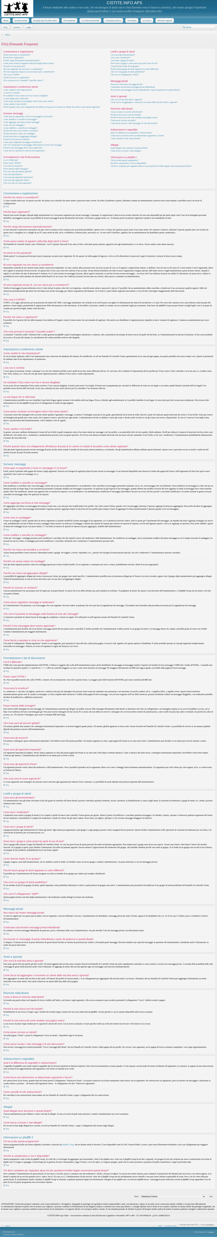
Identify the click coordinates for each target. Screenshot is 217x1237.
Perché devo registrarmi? (13, 57)
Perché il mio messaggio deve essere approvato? (23, 148)
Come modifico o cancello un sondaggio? (20, 128)
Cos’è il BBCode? (10, 160)
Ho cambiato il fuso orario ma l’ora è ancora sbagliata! (25, 95)
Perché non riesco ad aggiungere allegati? (20, 136)
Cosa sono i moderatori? (120, 57)
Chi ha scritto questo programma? (124, 160)
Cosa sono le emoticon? (13, 166)
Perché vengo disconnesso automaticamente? (21, 60)
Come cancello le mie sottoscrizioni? (126, 138)
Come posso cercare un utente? (123, 120)
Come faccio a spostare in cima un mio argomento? (24, 150)
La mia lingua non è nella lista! (16, 98)
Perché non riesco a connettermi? (16, 55)
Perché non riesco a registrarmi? (16, 77)
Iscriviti (16, 27)
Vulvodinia (131, 20)
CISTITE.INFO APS (124, 3)
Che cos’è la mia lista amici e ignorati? (126, 99)
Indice (7, 35)
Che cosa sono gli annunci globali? (17, 171)
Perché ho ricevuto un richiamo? (16, 139)
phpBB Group (68, 1144)
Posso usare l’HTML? (12, 163)
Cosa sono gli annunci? (12, 174)
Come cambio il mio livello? (15, 104)
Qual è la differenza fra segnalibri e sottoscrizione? (131, 133)
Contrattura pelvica (113, 20)
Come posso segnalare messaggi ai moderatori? (22, 142)
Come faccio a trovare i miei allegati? (126, 151)
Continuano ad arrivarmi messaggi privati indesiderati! (133, 87)
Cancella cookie (171, 1226)
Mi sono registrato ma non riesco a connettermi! (23, 69)
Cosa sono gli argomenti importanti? (18, 177)
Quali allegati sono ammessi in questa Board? (129, 148)
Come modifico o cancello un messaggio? (20, 119)
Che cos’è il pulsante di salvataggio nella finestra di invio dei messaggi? (32, 145)
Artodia (211, 1232)
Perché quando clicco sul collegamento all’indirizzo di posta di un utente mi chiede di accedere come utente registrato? (51, 107)
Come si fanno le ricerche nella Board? (126, 112)
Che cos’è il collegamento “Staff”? (125, 74)
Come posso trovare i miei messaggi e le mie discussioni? (134, 123)
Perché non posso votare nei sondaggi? (19, 133)
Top (7, 206)
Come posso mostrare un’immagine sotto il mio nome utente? (28, 101)
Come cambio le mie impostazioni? (17, 90)
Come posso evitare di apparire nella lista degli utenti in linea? (28, 63)
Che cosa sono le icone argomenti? (17, 183)
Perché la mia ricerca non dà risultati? (126, 115)
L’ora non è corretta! (11, 93)
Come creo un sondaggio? (14, 125)
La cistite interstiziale (90, 20)
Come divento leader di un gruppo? (125, 66)
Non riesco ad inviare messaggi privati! (127, 84)
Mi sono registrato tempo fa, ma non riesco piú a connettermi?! (29, 72)
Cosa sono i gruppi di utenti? (122, 60)
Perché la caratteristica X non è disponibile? (128, 163)
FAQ (5, 27)
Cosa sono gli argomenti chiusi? (16, 180)
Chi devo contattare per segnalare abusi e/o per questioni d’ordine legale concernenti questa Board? (151, 166)
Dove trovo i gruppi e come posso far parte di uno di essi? (134, 63)
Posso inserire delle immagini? (15, 169)
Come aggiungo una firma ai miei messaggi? (21, 122)
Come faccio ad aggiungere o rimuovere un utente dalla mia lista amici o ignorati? (144, 102)
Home (5, 20)
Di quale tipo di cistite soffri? (45, 20)
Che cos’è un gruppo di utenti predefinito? (128, 72)
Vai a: (136, 1196)
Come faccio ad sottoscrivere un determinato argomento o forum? (137, 135)
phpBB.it (21, 1234)
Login (28, 27)
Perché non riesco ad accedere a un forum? (20, 130)
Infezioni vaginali (164, 20)
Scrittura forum (20, 20)
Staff (160, 1226)
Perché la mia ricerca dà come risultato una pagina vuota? (134, 117)
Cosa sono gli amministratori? (123, 55)
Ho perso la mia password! (14, 66)
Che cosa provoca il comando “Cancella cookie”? (23, 80)
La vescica (146, 20)
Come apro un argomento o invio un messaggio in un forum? (28, 116)
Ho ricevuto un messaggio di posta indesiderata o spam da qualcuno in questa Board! (145, 90)
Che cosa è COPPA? (11, 74)
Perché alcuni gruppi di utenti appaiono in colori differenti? (135, 69)
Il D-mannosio (69, 20)
